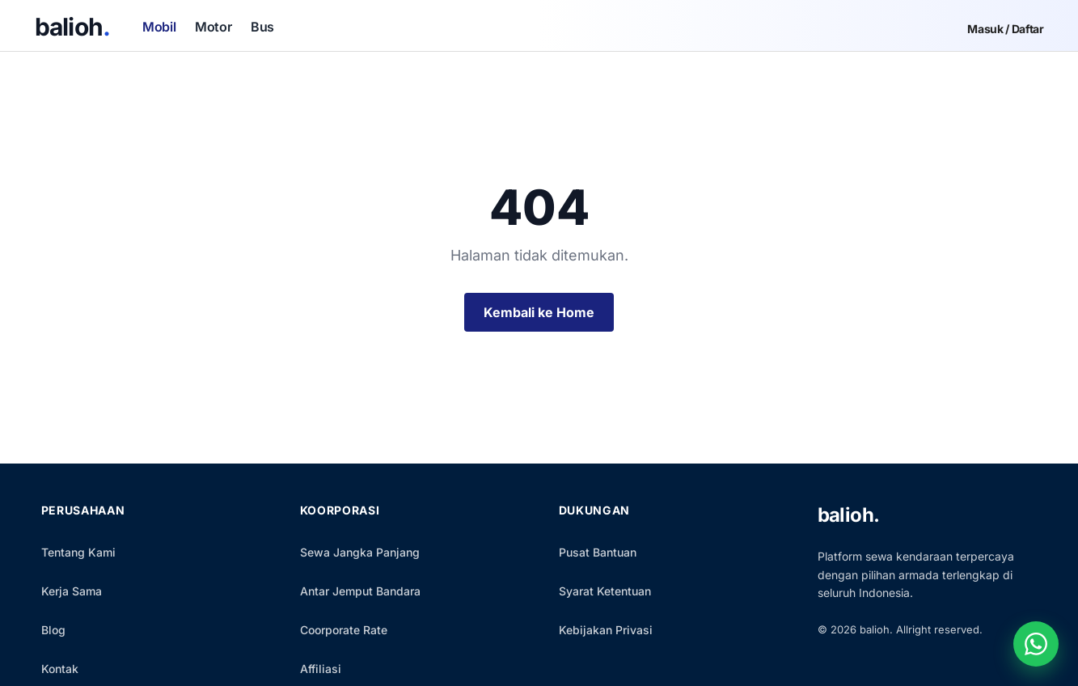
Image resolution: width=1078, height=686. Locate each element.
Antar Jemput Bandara (360, 591)
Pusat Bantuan (597, 552)
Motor (213, 27)
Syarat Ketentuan (605, 591)
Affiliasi (320, 668)
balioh (73, 26)
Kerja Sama (71, 591)
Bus (262, 27)
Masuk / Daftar (1005, 29)
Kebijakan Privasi (606, 630)
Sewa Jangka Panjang (360, 552)
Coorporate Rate (343, 630)
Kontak (59, 668)
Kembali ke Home (539, 312)
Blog (53, 630)
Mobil (158, 27)
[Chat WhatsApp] (1036, 644)
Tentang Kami (78, 552)
